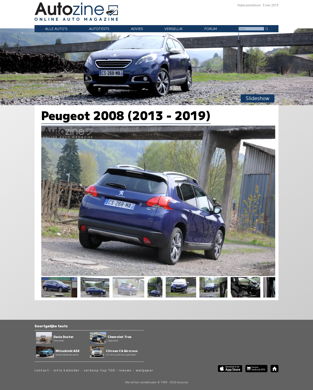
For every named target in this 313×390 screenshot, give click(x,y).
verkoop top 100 (99, 370)
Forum (210, 28)
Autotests (99, 28)
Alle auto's (56, 28)
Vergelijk (173, 28)
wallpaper (144, 370)
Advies (137, 28)
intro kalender (67, 370)
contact (42, 370)
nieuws (125, 370)
